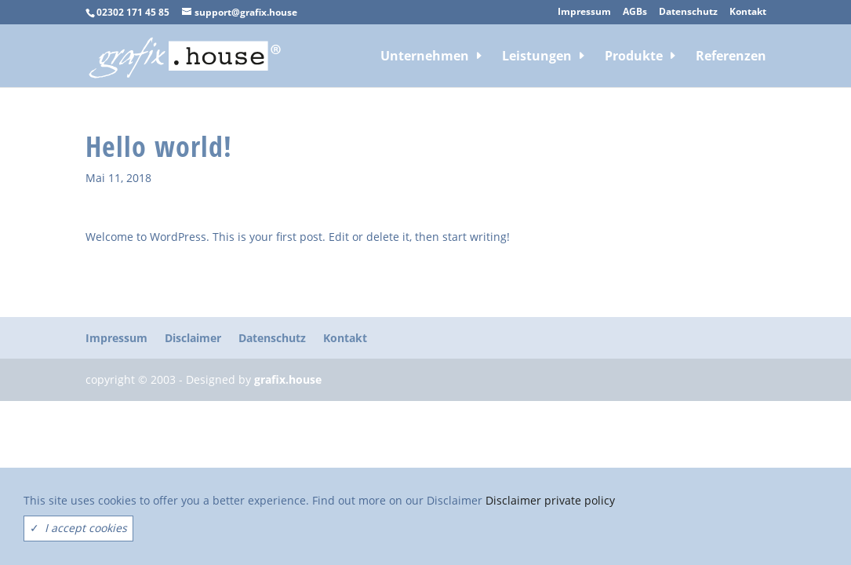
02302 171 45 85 (132, 12)
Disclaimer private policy (550, 500)
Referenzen (731, 57)
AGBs (635, 12)
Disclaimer (193, 337)
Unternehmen (424, 57)
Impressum (584, 12)
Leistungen (537, 57)
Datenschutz (688, 12)
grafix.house (288, 379)
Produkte (634, 57)
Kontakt (747, 12)
